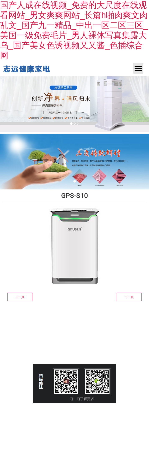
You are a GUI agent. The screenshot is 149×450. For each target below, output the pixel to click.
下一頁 (129, 297)
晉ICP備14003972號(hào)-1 (51, 418)
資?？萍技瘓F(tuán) (103, 418)
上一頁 (19, 297)
